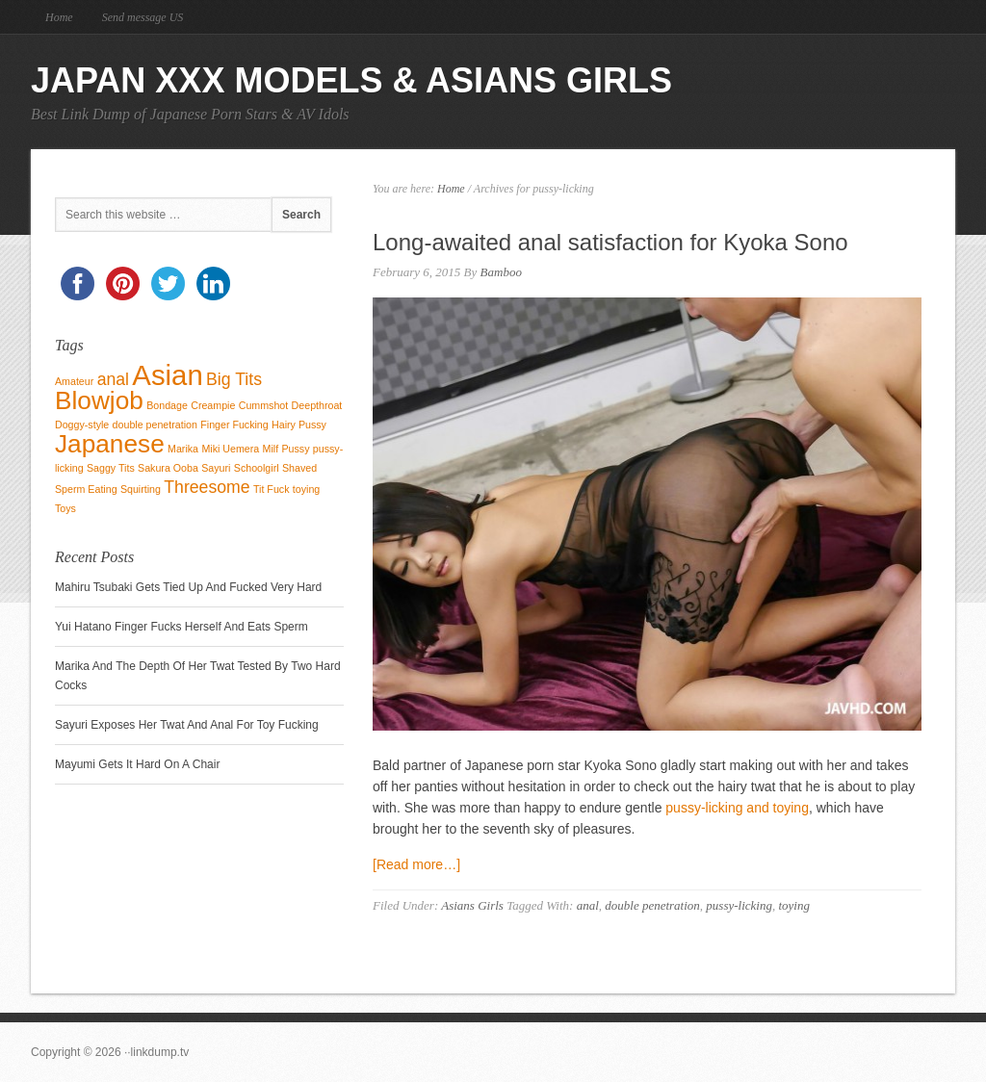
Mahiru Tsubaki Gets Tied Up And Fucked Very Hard (188, 587)
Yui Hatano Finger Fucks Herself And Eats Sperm (181, 626)
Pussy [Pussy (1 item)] (295, 448)
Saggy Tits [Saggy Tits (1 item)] (111, 468)
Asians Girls (472, 905)
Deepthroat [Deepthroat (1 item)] (317, 405)
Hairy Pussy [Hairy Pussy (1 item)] (299, 424)
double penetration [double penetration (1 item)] (155, 424)
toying (794, 905)
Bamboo (501, 272)
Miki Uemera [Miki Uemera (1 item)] (230, 448)
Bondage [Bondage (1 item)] (167, 405)
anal (588, 905)
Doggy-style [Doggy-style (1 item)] (82, 424)
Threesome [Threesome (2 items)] (206, 487)
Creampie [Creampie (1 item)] (213, 405)
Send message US (143, 17)
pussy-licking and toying (737, 807)
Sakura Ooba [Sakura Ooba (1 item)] (168, 468)
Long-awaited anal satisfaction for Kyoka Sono (610, 242)
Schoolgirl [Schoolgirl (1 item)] (256, 468)
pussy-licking (739, 905)
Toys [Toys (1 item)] (65, 508)
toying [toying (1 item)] (306, 489)
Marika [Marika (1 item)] (183, 448)
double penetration (652, 905)
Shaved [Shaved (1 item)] (299, 468)
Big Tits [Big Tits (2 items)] (234, 379)
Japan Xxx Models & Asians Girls (351, 80)
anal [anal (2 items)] (113, 379)
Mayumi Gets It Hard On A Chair (137, 764)
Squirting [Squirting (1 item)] (140, 489)
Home (59, 17)
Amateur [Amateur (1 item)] (74, 381)
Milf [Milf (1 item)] (271, 448)
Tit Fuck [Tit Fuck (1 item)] (271, 489)
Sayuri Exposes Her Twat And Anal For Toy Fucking (187, 725)
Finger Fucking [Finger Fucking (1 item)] (234, 424)
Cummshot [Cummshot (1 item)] (264, 405)
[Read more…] (416, 864)
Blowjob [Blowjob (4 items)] (99, 400)
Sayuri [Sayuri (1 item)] (215, 468)
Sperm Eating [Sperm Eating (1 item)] (86, 489)
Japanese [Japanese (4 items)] (110, 443)
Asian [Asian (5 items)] (167, 375)
